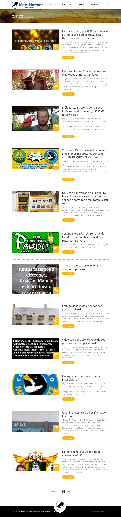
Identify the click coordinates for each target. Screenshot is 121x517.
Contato (94, 4)
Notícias (66, 4)
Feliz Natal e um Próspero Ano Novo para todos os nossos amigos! (84, 73)
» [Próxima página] (68, 491)
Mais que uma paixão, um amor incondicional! (81, 378)
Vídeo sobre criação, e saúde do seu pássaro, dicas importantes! (83, 341)
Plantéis (52, 4)
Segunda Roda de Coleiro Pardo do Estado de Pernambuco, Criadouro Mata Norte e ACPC (83, 237)
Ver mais (68, 57)
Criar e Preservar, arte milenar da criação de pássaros (82, 267)
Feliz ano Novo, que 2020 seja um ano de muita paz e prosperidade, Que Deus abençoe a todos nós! (85, 34)
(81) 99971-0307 (21, 512)
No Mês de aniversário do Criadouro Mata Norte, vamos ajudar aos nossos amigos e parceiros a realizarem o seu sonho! (85, 198)
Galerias (79, 4)
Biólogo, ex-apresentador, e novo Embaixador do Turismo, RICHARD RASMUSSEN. (83, 111)
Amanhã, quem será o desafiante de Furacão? (84, 414)
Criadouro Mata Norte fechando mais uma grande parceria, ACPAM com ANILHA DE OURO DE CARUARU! (84, 153)
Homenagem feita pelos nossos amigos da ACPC (81, 453)
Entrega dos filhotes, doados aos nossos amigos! (82, 307)
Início (24, 4)
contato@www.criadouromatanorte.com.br (43, 512)
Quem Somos (37, 4)
